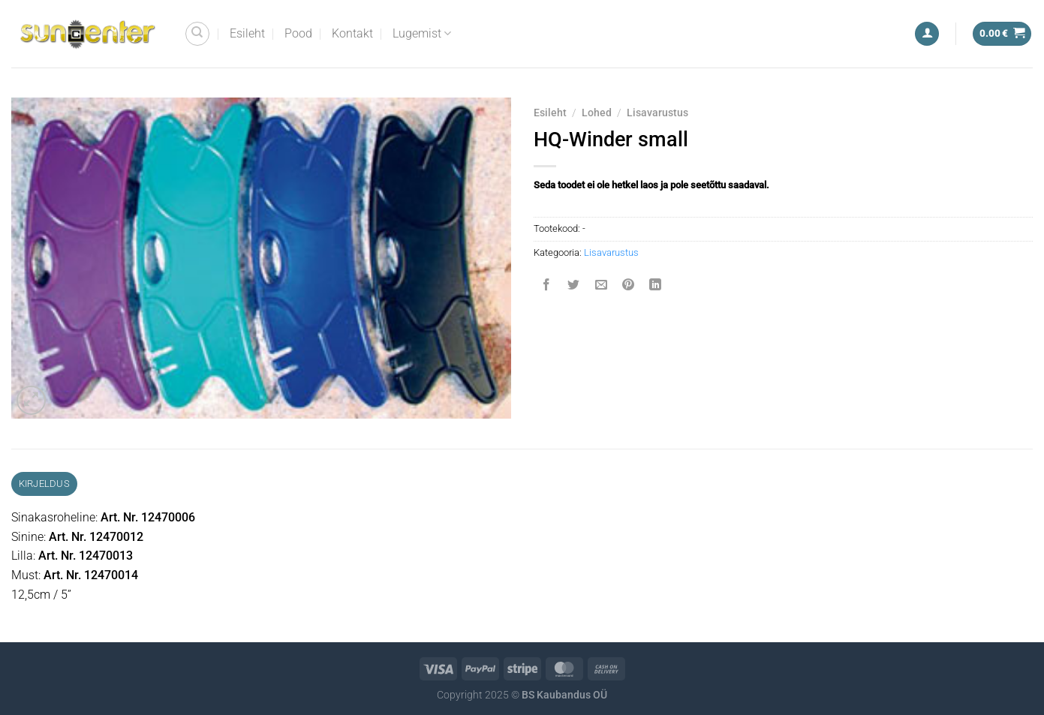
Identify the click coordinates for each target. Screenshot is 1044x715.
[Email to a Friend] (600, 286)
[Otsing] (197, 34)
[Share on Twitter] (573, 286)
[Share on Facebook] (546, 286)
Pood (298, 33)
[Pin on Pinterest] (627, 286)
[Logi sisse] (927, 34)
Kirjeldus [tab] (44, 483)
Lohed (597, 113)
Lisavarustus (657, 113)
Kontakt (352, 33)
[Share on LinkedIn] (655, 286)
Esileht (247, 33)
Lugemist (422, 33)
